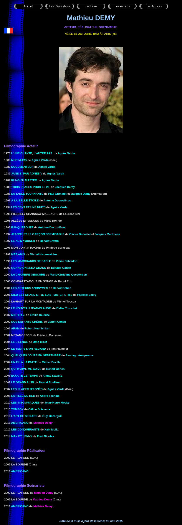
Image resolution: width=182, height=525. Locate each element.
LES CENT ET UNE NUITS (28, 207)
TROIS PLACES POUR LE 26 (30, 187)
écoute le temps (24, 375)
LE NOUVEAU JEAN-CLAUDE (31, 308)
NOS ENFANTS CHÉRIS (27, 321)
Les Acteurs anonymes (29, 288)
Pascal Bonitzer (49, 382)
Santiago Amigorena (79, 355)
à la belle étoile (25, 200)
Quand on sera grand (28, 267)
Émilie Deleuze (40, 315)
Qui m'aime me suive (26, 368)
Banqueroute (22, 227)
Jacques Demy (65, 187)
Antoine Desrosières (57, 200)
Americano (19, 422)
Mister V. (18, 315)
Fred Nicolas (45, 436)
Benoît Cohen (62, 288)
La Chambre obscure (28, 274)
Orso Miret (40, 342)
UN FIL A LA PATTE (24, 362)
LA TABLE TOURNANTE (27, 193)
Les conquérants (25, 429)
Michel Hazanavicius (43, 254)
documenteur (22, 166)
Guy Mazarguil (52, 416)
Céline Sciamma (39, 409)
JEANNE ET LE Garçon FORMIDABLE (38, 234)
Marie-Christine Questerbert (68, 274)
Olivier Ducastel (80, 234)
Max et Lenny (21, 436)
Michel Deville (51, 362)
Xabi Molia (51, 429)
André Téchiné (50, 395)
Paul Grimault (57, 193)
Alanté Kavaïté (52, 375)
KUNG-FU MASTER (24, 180)
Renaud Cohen (61, 267)
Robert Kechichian (36, 328)
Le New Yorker (23, 241)
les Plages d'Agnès (27, 389)
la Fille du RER (23, 395)
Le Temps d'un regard (28, 348)
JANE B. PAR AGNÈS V (26, 173)
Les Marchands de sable (31, 261)
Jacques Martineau (107, 234)
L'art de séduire (24, 416)
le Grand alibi (22, 382)
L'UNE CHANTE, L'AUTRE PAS (31, 153)
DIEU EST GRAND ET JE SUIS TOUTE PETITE (41, 294)
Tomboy (17, 409)
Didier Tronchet (66, 308)
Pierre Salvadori (66, 261)
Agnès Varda (66, 153)
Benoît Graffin (49, 241)
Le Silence (19, 342)
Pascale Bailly (86, 294)
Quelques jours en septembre (36, 355)
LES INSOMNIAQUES (25, 402)
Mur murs (19, 160)
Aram (15, 328)
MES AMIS (18, 254)
